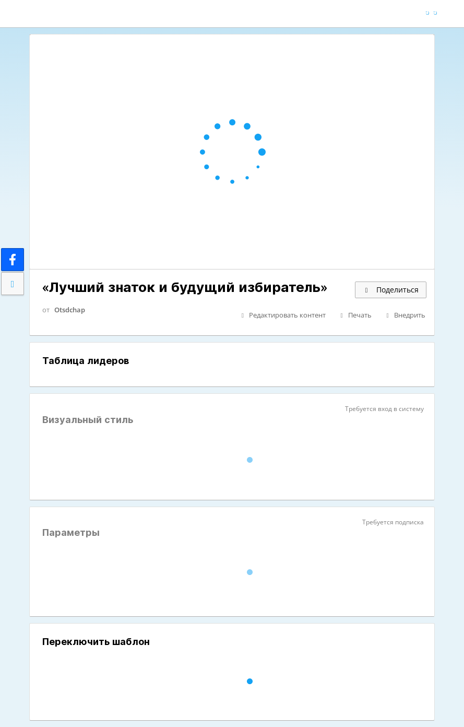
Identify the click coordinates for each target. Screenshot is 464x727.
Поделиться (391, 290)
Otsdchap (69, 309)
